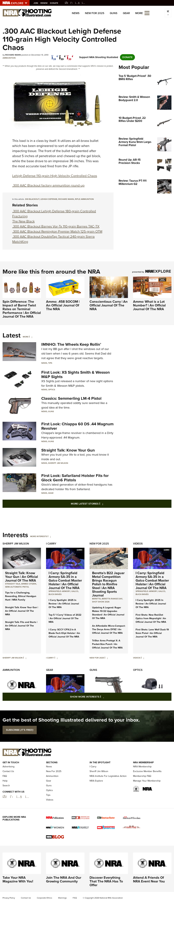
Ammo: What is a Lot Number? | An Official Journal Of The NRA (149, 305)
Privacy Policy (9, 917)
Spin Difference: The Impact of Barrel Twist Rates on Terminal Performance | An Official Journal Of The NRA (22, 309)
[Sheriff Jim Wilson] (24, 657)
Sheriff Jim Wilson (58, 463)
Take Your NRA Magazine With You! (18, 899)
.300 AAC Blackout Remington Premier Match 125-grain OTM (57, 231)
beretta (96, 598)
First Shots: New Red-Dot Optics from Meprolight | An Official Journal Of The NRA (151, 618)
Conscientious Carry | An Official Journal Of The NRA (109, 305)
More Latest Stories (101, 504)
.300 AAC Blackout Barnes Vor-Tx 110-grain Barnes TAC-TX (55, 226)
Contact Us (8, 791)
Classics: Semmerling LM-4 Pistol (71, 398)
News (76, 13)
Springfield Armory (59, 591)
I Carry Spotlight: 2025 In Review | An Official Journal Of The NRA (64, 603)
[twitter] (62, 55)
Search (6, 805)
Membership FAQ (142, 796)
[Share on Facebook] (55, 55)
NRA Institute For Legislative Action (108, 796)
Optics (51, 389)
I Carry (51, 544)
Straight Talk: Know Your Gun (68, 450)
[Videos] (142, 657)
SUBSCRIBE (19, 730)
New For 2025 (94, 13)
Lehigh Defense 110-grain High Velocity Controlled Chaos (54, 175)
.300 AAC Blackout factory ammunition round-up (48, 185)
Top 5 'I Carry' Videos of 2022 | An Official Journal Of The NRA (65, 618)
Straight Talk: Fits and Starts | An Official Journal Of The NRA (21, 625)
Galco (74, 591)
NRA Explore (96, 800)
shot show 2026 (100, 601)
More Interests (38, 536)
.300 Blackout (31, 199)
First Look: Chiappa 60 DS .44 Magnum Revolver (77, 426)
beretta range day (112, 598)
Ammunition (9, 57)
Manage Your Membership (147, 800)
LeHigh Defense (48, 199)
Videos (138, 544)
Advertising (8, 786)
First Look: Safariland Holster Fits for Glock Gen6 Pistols (75, 478)
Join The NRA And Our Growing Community (63, 899)
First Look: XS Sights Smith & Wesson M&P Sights (75, 374)
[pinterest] (70, 55)
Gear (126, 13)
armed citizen (28, 583)
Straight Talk (12, 583)
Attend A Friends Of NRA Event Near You (149, 899)
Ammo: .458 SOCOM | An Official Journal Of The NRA (63, 305)
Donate (55, 3)
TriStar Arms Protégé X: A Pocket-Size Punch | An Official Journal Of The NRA (107, 644)
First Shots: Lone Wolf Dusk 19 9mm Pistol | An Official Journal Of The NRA (152, 633)
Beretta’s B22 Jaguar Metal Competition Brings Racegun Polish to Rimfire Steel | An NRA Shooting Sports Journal (108, 584)
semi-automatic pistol (17, 586)
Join (36, 3)
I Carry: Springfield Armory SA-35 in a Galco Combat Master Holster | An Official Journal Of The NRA (65, 580)
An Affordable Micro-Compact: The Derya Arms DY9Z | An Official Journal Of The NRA (108, 629)
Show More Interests (105, 697)
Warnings (62, 917)
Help (5, 800)
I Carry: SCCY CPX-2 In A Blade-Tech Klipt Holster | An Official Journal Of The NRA (64, 633)
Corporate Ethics (44, 917)
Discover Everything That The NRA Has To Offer (106, 901)
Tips (50, 363)
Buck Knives (55, 594)
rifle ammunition (84, 199)
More (26, 336)
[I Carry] (56, 657)
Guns (113, 13)
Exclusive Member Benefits (147, 791)
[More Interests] (49, 536)
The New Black (23, 221)
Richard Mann (66, 199)
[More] (30, 336)
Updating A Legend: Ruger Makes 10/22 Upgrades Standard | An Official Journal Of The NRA (108, 613)
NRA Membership (142, 786)
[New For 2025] (106, 657)
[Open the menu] (147, 13)
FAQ (5, 796)
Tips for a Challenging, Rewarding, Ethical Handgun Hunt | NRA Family (20, 596)
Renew (44, 3)
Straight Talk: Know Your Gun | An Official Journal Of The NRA (21, 576)
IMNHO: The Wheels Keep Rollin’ (71, 344)
